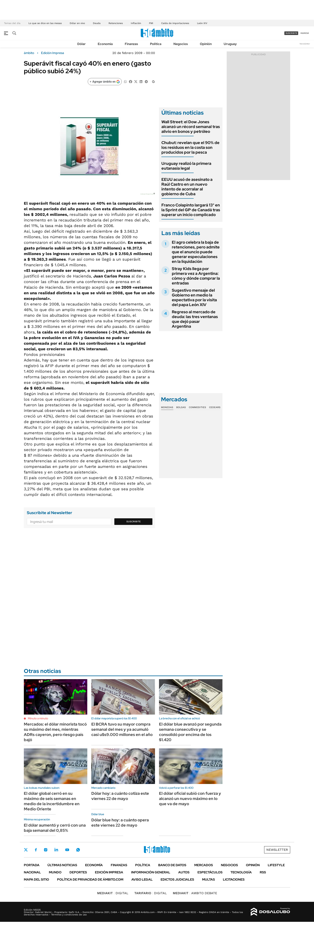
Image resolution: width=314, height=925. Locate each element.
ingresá (304, 33)
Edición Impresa (109, 872)
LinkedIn (56, 850)
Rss (263, 872)
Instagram (45, 850)
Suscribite (133, 521)
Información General (150, 872)
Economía (105, 44)
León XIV (202, 23)
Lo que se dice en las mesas (45, 23)
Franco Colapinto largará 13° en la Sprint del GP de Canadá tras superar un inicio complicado (190, 209)
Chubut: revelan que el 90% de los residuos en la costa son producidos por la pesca (190, 147)
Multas (208, 879)
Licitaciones (234, 879)
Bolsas (181, 407)
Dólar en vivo (77, 23)
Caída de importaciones (175, 23)
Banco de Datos (172, 865)
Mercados (203, 865)
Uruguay (230, 44)
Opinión (206, 44)
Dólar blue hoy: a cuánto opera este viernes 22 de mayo (120, 822)
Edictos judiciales (177, 879)
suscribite (291, 33)
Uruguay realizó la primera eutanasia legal (186, 166)
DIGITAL (112, 893)
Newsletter (305, 44)
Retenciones (116, 23)
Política (155, 44)
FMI (151, 23)
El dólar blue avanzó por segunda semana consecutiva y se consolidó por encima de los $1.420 (190, 732)
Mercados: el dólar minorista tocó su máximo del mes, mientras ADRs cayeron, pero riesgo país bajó (55, 732)
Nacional (32, 872)
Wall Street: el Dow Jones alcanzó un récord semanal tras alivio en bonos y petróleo (190, 126)
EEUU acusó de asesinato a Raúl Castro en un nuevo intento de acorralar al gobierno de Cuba (186, 186)
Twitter (26, 849)
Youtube (67, 849)
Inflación (136, 23)
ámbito (29, 53)
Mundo (55, 872)
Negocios (180, 44)
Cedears (214, 407)
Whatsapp (78, 850)
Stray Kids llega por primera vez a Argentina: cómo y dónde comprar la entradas (196, 276)
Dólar (81, 44)
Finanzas (131, 44)
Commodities (197, 407)
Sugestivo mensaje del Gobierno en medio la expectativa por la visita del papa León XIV (194, 297)
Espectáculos (209, 872)
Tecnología (241, 872)
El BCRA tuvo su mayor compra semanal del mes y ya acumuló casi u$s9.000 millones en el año (122, 729)
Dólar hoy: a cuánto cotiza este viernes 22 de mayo (120, 796)
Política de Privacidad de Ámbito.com (90, 879)
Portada (31, 865)
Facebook (36, 850)
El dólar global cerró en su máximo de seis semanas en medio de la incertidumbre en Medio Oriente (52, 801)
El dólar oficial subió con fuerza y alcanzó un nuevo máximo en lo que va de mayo (190, 798)
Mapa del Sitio (36, 879)
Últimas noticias (62, 865)
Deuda (97, 23)
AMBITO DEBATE (195, 893)
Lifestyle (276, 865)
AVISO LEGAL (142, 879)
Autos (183, 872)
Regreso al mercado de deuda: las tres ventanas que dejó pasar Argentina (195, 319)
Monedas (167, 407)
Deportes (78, 872)
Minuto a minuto (38, 718)
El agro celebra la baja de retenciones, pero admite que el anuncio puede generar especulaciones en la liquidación (196, 252)
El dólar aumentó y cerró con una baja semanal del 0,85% (55, 828)
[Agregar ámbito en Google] (105, 81)
